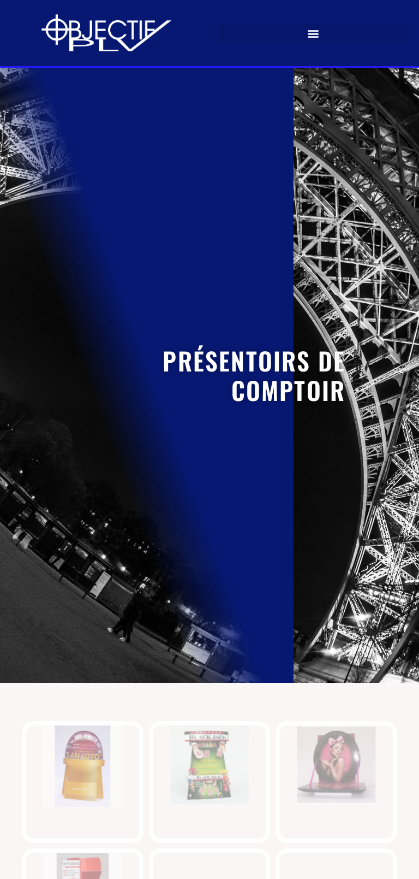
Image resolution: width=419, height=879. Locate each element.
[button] (313, 33)
